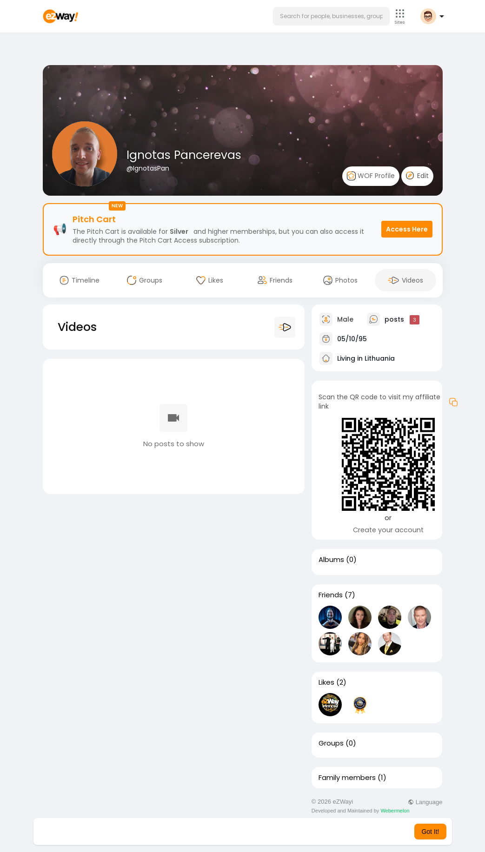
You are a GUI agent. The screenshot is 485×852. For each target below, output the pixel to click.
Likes (326, 682)
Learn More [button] (289, 831)
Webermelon (394, 810)
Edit (417, 175)
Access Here (407, 229)
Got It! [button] (430, 831)
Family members (347, 777)
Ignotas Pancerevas (183, 155)
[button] (331, 16)
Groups (331, 743)
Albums (331, 559)
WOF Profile (371, 176)
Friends (331, 595)
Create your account (388, 530)
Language (425, 802)
